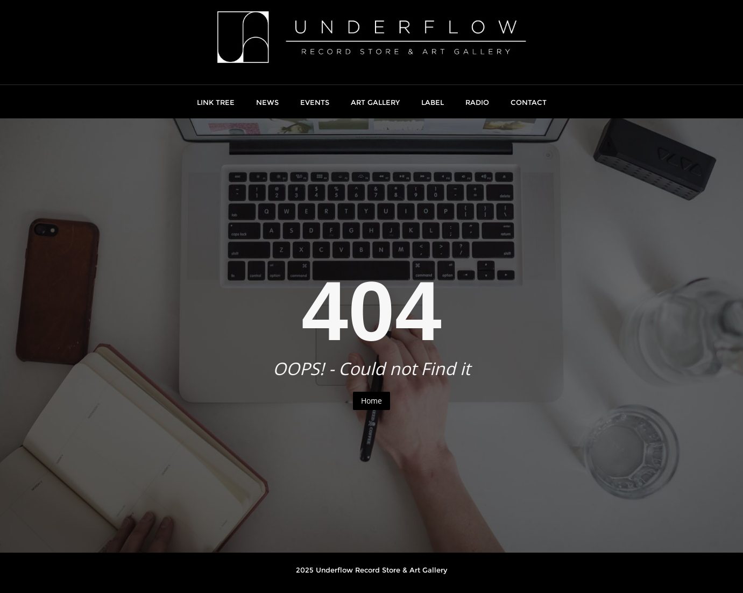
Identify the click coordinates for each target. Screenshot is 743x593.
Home (371, 401)
